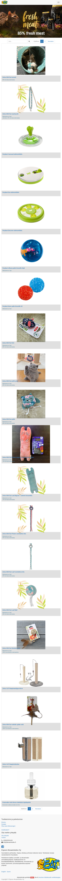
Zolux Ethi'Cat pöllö (8, 419)
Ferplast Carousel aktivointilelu (12, 154)
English (3, 871)
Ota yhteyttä (5, 835)
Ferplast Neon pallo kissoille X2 (12, 306)
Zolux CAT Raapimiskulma (10, 764)
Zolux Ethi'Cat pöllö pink (10, 381)
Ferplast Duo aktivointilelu (10, 192)
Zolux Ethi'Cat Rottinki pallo (11, 648)
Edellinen (36, 41)
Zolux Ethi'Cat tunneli (9, 77)
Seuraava (51, 41)
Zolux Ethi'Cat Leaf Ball (9, 610)
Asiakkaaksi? (5, 830)
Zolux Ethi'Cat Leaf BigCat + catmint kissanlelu (17, 495)
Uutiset (3, 837)
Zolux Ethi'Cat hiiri (8, 343)
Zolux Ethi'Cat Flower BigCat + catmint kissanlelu (18, 457)
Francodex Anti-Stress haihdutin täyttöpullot (16, 802)
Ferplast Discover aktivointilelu (12, 230)
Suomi (9, 871)
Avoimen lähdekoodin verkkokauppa (49, 877)
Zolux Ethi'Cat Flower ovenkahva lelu (14, 533)
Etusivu (3, 822)
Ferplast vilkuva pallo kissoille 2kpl (13, 268)
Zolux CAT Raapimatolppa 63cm (12, 688)
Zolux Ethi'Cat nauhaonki (10, 114)
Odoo (32, 877)
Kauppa (3, 824)
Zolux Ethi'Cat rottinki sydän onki (13, 724)
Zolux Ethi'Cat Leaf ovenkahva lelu (13, 572)
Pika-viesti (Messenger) (8, 826)
